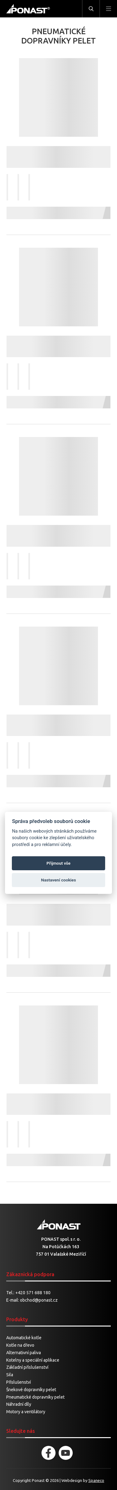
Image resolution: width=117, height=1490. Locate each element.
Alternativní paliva (23, 1352)
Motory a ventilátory (25, 1411)
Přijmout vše (58, 863)
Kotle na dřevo (20, 1345)
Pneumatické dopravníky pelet (35, 1397)
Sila (9, 1374)
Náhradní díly (18, 1404)
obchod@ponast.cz (39, 1300)
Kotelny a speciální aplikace (32, 1360)
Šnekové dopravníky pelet (31, 1389)
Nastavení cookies (58, 879)
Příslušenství (18, 1382)
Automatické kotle (23, 1337)
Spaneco (96, 1480)
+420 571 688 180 (33, 1292)
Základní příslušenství (27, 1367)
